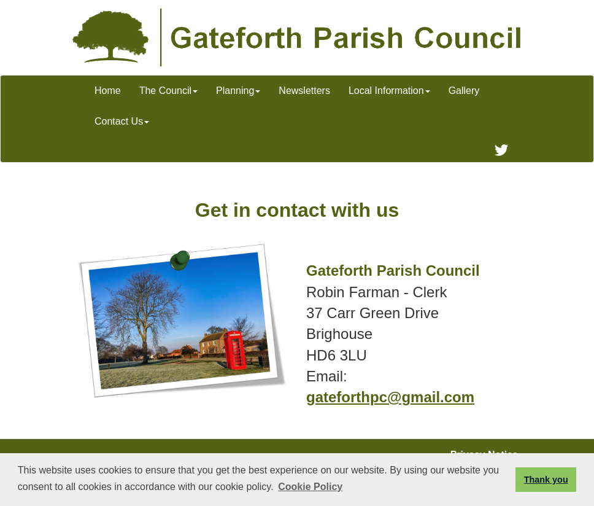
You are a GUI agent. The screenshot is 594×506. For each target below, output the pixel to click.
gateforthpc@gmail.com (390, 397)
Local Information (389, 90)
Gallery (464, 90)
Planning (238, 90)
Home (107, 90)
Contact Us (121, 121)
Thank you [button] (546, 480)
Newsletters (304, 90)
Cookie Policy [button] (310, 486)
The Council (168, 90)
